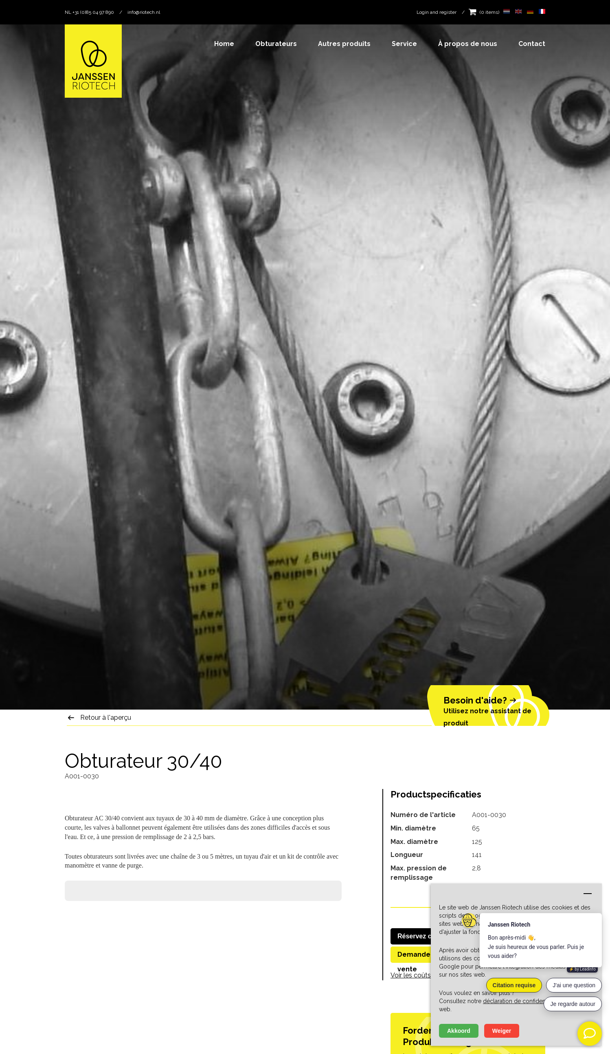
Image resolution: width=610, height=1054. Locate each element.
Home (224, 44)
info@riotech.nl (143, 12)
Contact (531, 44)
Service (404, 44)
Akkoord (458, 1031)
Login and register (436, 12)
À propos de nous (467, 44)
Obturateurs (276, 44)
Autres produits (344, 44)
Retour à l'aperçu (105, 717)
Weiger (501, 1031)
